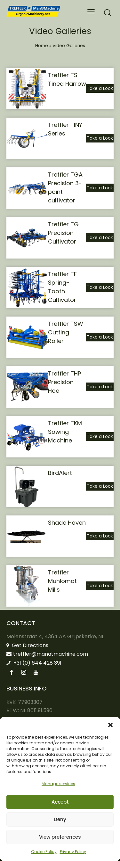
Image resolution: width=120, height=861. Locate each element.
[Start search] (107, 13)
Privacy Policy (73, 851)
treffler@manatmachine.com (47, 654)
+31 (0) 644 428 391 (33, 663)
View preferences (60, 837)
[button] (110, 725)
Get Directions (27, 645)
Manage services (58, 783)
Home (41, 46)
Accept (60, 802)
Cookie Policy (44, 851)
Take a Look (100, 88)
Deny (60, 819)
